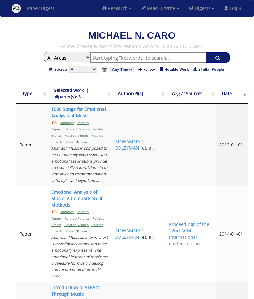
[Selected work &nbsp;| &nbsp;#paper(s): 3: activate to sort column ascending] (96, 94)
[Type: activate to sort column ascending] (27, 94)
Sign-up (114, 293)
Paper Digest (33, 8)
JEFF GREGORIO (170, 223)
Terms (130, 293)
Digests (201, 8)
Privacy (145, 293)
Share (160, 293)
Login (234, 8)
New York (179, 293)
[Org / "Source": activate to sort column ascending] (209, 94)
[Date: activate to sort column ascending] (237, 94)
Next (238, 249)
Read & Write (160, 8)
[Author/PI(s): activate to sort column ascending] (173, 94)
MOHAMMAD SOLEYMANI (172, 125)
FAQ (100, 293)
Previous (201, 249)
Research (117, 8)
